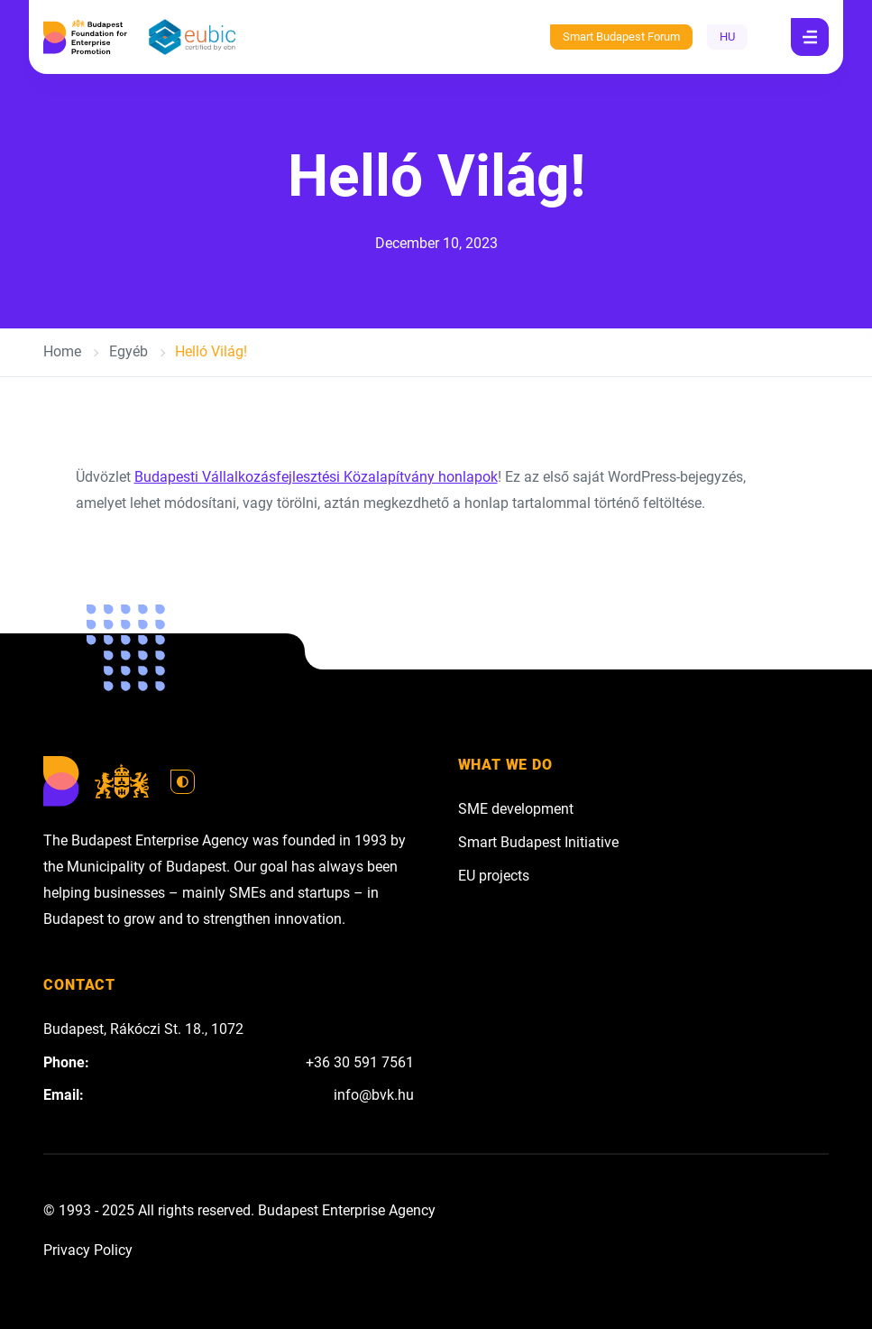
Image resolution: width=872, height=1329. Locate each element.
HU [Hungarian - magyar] (727, 36)
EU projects (493, 875)
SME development (516, 808)
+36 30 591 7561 (360, 1062)
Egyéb (128, 351)
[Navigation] (810, 37)
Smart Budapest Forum (621, 36)
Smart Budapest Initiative (538, 842)
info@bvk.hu (374, 1094)
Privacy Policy (88, 1250)
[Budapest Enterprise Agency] (85, 37)
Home (62, 351)
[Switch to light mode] (183, 782)
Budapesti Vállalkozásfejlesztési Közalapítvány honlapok (316, 476)
